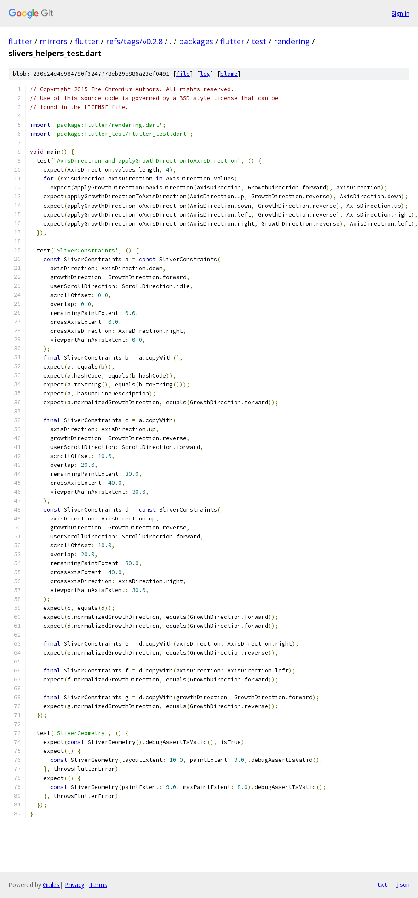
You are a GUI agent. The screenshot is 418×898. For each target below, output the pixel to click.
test (259, 41)
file (183, 73)
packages (196, 41)
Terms (98, 885)
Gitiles (51, 885)
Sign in (400, 13)
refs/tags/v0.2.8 (134, 41)
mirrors (54, 41)
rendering (292, 41)
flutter (20, 41)
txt (382, 884)
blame (229, 73)
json (402, 884)
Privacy (74, 885)
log (205, 73)
